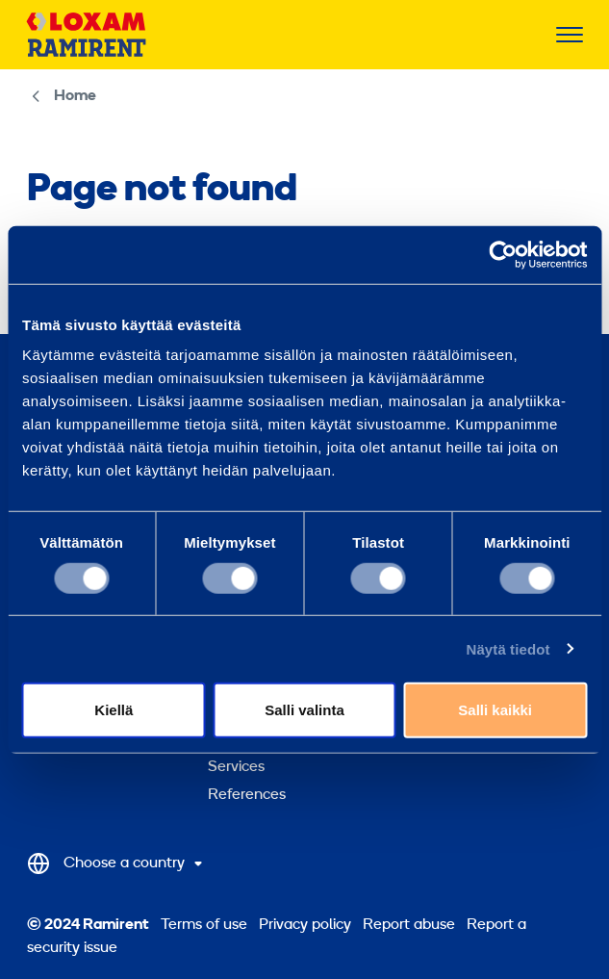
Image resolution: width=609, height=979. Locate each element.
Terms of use (204, 925)
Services (236, 767)
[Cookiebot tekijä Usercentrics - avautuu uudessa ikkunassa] (503, 254)
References (247, 795)
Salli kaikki (495, 710)
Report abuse (409, 925)
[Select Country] (118, 863)
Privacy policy (305, 925)
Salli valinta (304, 710)
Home (75, 96)
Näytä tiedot (508, 648)
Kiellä (113, 710)
